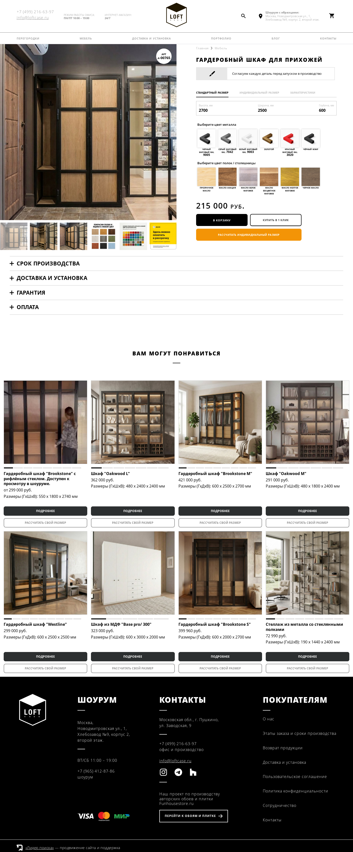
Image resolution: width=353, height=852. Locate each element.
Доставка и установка (151, 38)
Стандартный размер (212, 92)
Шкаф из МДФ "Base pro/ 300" (121, 624)
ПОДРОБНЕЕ (45, 511)
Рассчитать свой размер (45, 523)
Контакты (328, 38)
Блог (276, 38)
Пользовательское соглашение (295, 776)
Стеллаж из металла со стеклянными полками (304, 627)
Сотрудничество (279, 805)
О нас (268, 719)
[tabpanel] (45, 422)
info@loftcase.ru (33, 17)
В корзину (222, 220)
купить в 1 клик (276, 220)
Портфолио (221, 38)
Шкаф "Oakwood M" (286, 473)
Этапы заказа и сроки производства (299, 733)
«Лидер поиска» (39, 847)
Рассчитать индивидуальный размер (249, 235)
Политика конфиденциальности (295, 791)
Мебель (86, 38)
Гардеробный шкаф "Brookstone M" (215, 473)
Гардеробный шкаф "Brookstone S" (214, 624)
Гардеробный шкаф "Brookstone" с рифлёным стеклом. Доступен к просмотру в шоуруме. (40, 479)
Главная (202, 48)
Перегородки (28, 38)
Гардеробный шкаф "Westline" (35, 624)
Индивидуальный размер (259, 92)
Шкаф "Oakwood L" (110, 473)
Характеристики (302, 92)
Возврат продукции (283, 748)
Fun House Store (176, 15)
